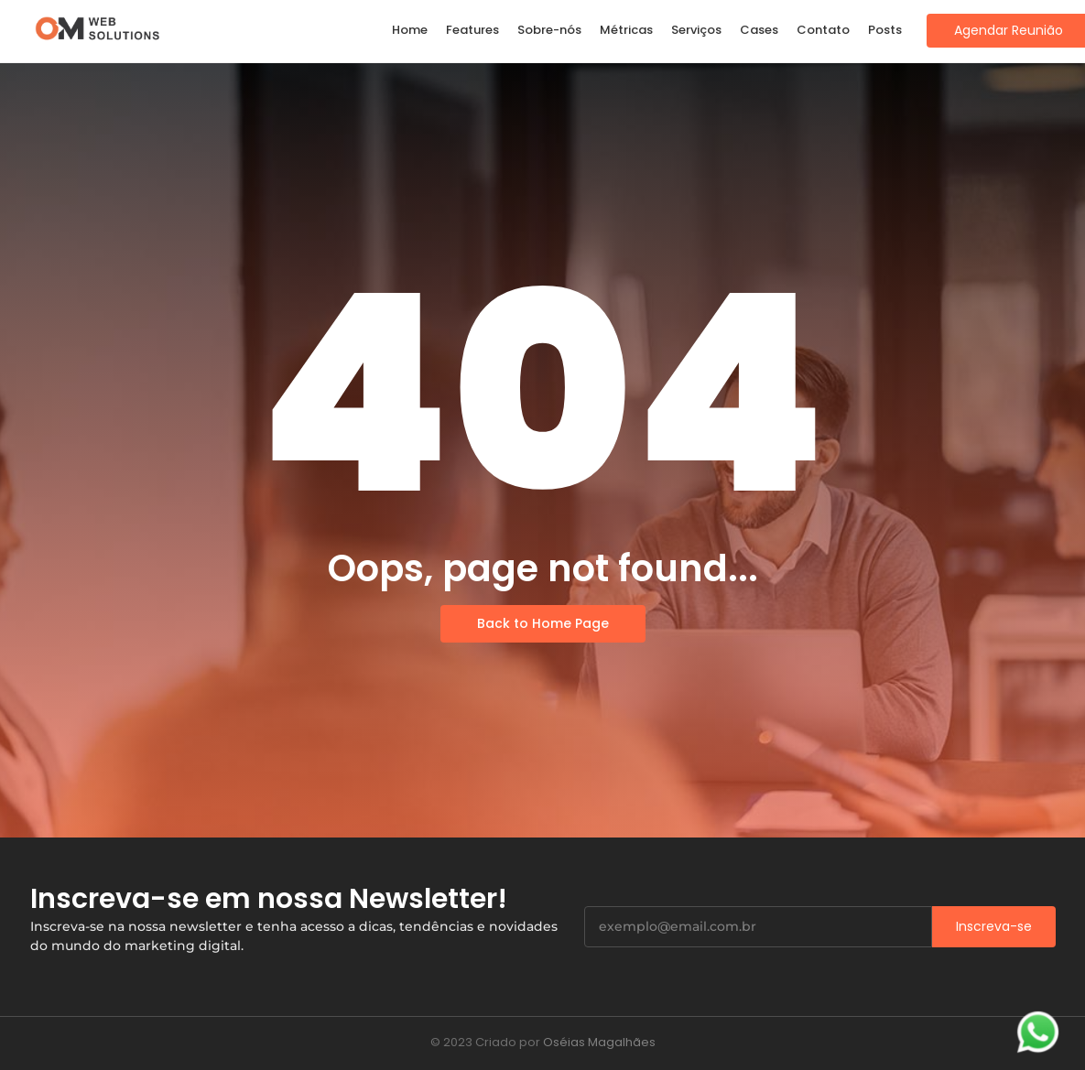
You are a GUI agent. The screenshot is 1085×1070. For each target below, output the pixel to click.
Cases (759, 29)
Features (472, 29)
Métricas (626, 29)
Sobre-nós (549, 29)
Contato (823, 29)
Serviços (696, 29)
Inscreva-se (994, 926)
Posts (885, 29)
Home (410, 29)
